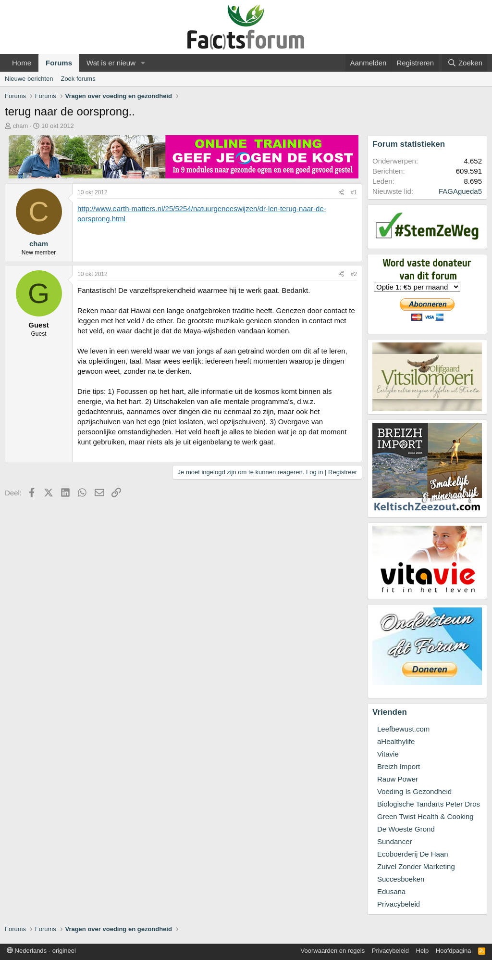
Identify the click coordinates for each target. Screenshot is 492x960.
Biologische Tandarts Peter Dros (428, 804)
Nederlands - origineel (41, 950)
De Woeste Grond (406, 829)
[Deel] (341, 192)
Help (422, 950)
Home (21, 63)
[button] (143, 63)
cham (20, 125)
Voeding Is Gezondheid (414, 791)
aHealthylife (396, 741)
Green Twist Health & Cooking (425, 816)
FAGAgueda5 (460, 191)
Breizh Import (398, 766)
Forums (59, 63)
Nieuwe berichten (29, 78)
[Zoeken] (464, 63)
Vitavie (388, 754)
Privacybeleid (398, 904)
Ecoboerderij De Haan (412, 854)
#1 (354, 192)
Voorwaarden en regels (333, 950)
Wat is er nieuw (110, 63)
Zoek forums (78, 78)
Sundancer (394, 841)
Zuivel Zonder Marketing (416, 866)
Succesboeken (400, 879)
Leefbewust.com (403, 729)
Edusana (391, 891)
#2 (354, 274)
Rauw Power (397, 779)
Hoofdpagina (453, 950)
